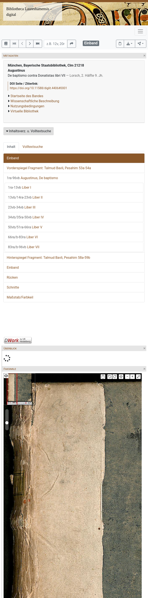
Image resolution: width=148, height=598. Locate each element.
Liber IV (26, 217)
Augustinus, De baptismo (32, 178)
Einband (13, 158)
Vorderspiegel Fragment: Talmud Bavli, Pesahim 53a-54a (49, 168)
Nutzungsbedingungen (27, 106)
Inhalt (11, 147)
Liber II (25, 197)
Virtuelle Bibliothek (25, 111)
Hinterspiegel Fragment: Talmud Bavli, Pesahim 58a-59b (48, 258)
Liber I (19, 187)
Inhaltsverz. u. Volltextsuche (28, 131)
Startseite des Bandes (27, 96)
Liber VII (23, 247)
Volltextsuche (33, 147)
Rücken (12, 277)
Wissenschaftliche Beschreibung (35, 101)
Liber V (25, 227)
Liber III (21, 207)
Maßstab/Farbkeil (20, 297)
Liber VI (23, 237)
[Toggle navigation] (140, 31)
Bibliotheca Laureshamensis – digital (29, 12)
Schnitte (13, 287)
